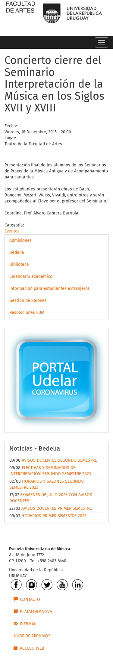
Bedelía (16, 252)
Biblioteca (19, 264)
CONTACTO (27, 599)
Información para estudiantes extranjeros (49, 288)
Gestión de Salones (28, 300)
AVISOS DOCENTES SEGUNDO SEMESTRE (59, 460)
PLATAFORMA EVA (33, 611)
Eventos (12, 231)
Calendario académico (30, 276)
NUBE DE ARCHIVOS (32, 636)
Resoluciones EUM (26, 312)
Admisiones (20, 240)
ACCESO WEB (29, 648)
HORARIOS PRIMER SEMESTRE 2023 (53, 515)
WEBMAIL (25, 624)
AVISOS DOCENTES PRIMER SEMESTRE (56, 508)
